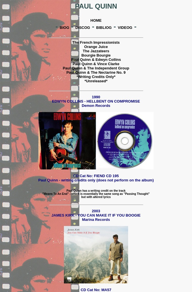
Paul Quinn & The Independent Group (96, 68)
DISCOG (82, 27)
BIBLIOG (104, 27)
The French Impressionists (95, 42)
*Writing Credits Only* (96, 77)
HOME (96, 20)
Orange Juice (96, 47)
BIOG (64, 27)
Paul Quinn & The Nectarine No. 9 (96, 72)
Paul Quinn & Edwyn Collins (96, 59)
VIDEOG (125, 27)
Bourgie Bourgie (96, 55)
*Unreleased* (96, 81)
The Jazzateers (96, 51)
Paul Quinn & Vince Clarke (96, 64)
